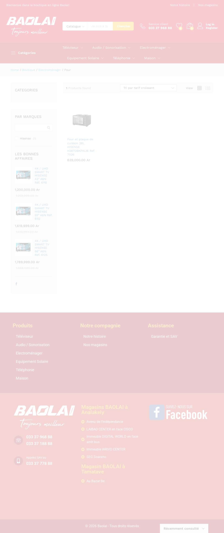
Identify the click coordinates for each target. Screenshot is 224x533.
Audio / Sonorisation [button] (109, 47)
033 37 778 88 (39, 463)
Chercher (123, 26)
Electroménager (29, 353)
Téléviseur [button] (70, 47)
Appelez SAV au (36, 457)
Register (212, 27)
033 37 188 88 (39, 443)
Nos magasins (208, 5)
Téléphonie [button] (121, 58)
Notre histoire (180, 5)
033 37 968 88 (39, 436)
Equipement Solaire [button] (83, 58)
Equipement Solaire (32, 361)
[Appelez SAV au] (18, 460)
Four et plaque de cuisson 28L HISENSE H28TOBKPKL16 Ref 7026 (80, 147)
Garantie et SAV (164, 336)
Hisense (25, 138)
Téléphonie (25, 370)
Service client (158, 24)
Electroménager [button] (153, 47)
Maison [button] (150, 58)
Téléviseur (24, 336)
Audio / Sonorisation (33, 345)
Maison (22, 378)
